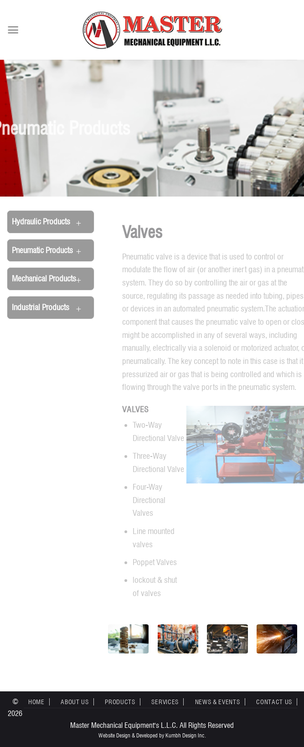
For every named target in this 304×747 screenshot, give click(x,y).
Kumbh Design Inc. (185, 735)
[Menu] (13, 30)
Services (164, 702)
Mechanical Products (44, 278)
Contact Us (274, 702)
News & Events (217, 702)
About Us (74, 702)
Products (120, 702)
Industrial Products (40, 307)
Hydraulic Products (41, 221)
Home (36, 702)
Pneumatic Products (42, 250)
